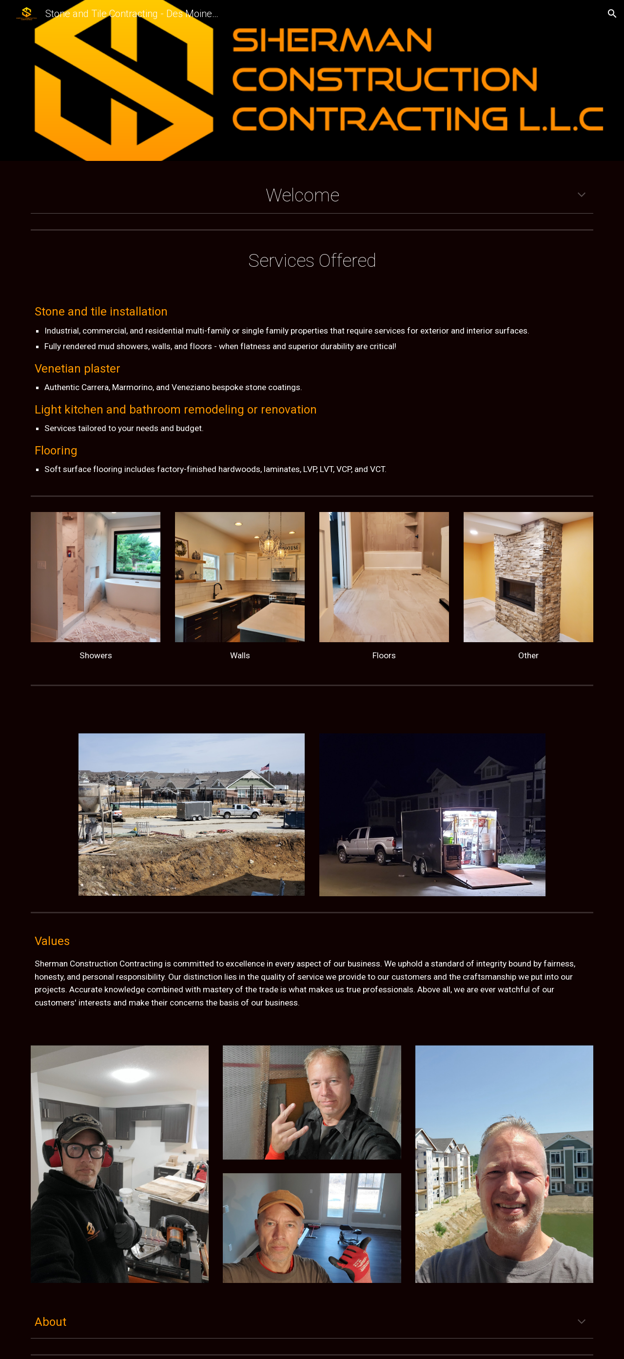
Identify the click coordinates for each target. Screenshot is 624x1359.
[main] (312, 195)
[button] (612, 13)
